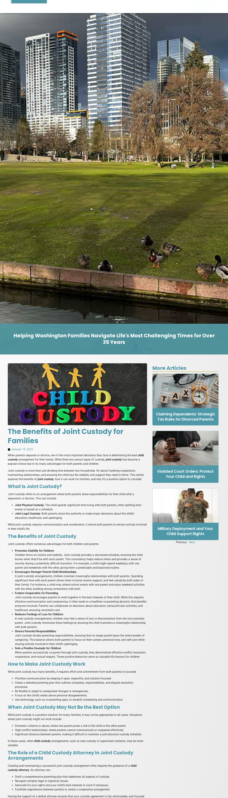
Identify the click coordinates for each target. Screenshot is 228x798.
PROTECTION (95, 5)
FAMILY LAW (65, 5)
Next (192, 542)
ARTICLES (182, 8)
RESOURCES (155, 5)
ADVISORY (181, 5)
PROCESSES (126, 5)
